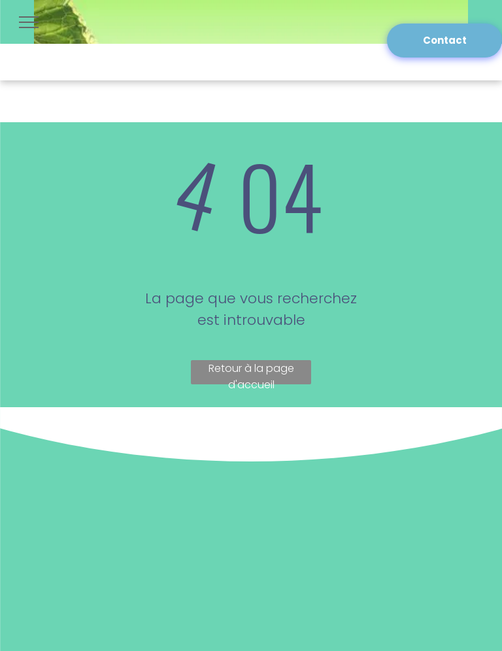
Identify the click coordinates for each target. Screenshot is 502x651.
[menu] (29, 22)
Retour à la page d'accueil (251, 372)
